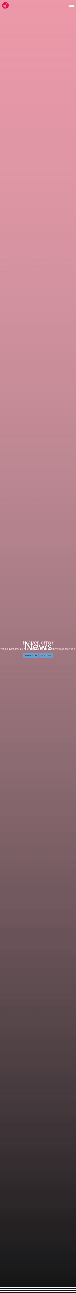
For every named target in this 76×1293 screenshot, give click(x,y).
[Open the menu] (71, 5)
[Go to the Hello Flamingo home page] (5, 5)
